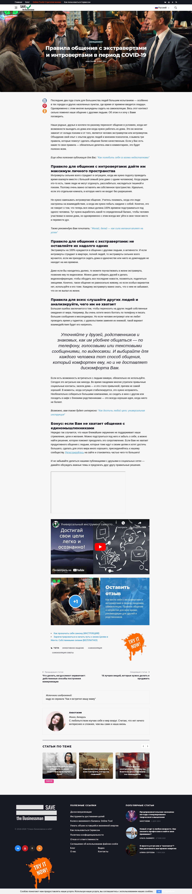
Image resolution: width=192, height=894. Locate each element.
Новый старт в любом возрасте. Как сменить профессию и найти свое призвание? (158, 831)
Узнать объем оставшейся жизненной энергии (94, 825)
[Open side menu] (16, 7)
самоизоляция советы (63, 653)
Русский (161, 7)
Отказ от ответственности (84, 839)
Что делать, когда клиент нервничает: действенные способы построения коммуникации (64, 678)
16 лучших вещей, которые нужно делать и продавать (125, 677)
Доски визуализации (81, 812)
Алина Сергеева (147, 852)
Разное (49, 781)
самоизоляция (95, 648)
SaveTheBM (145, 821)
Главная (18, 2)
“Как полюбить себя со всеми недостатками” (123, 157)
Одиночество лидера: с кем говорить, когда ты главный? (96, 771)
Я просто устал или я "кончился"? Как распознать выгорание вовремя (158, 847)
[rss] (176, 2)
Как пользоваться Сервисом (77, 2)
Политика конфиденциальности (87, 835)
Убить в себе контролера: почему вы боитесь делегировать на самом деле (133, 770)
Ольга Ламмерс (147, 838)
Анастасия (91, 61)
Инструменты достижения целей (87, 816)
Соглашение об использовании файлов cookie (94, 844)
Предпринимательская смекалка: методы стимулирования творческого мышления (157, 814)
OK (159, 891)
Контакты (103, 851)
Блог (27, 2)
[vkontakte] (165, 2)
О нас (73, 851)
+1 (75, 601)
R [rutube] (172, 2)
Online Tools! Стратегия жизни (47, 2)
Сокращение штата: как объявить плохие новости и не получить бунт (59, 770)
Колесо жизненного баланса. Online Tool (91, 821)
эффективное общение (73, 648)
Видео (101, 848)
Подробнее (169, 891)
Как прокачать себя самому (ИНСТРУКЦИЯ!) (76, 633)
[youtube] (169, 2)
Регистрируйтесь (74, 452)
